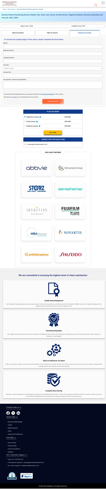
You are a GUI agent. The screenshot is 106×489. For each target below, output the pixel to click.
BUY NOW (53, 126)
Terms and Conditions (48, 88)
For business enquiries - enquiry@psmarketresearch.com (25, 456)
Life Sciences (11, 3)
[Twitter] (13, 406)
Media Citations (12, 421)
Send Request (53, 95)
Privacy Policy (11, 439)
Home (4, 3)
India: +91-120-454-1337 (14, 453)
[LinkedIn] (18, 406)
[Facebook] (8, 406)
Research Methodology (14, 415)
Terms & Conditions (13, 442)
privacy (15, 90)
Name (5, 36)
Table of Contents (52, 26)
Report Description (18, 26)
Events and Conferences (14, 428)
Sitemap (9, 445)
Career (9, 418)
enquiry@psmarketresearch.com (35, 138)
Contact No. (7, 66)
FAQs (8, 424)
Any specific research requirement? (14, 73)
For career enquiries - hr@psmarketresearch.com (22, 459)
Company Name (8, 51)
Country (6, 58)
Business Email (8, 44)
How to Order (11, 436)
